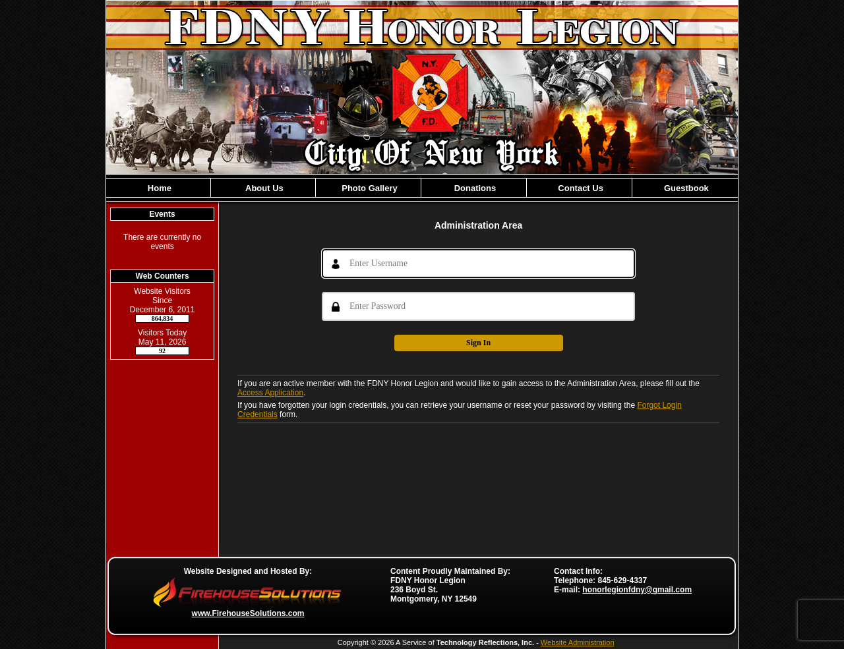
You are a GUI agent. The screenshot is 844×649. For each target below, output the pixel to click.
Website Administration (578, 642)
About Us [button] (263, 188)
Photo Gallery (369, 188)
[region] (422, 188)
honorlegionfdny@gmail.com (637, 589)
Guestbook (685, 188)
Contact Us (579, 188)
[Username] (478, 263)
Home (158, 188)
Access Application (270, 392)
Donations (474, 188)
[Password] (478, 306)
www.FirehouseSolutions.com (248, 613)
